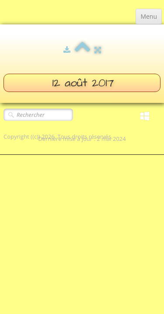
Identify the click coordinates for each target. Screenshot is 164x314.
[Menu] (149, 16)
